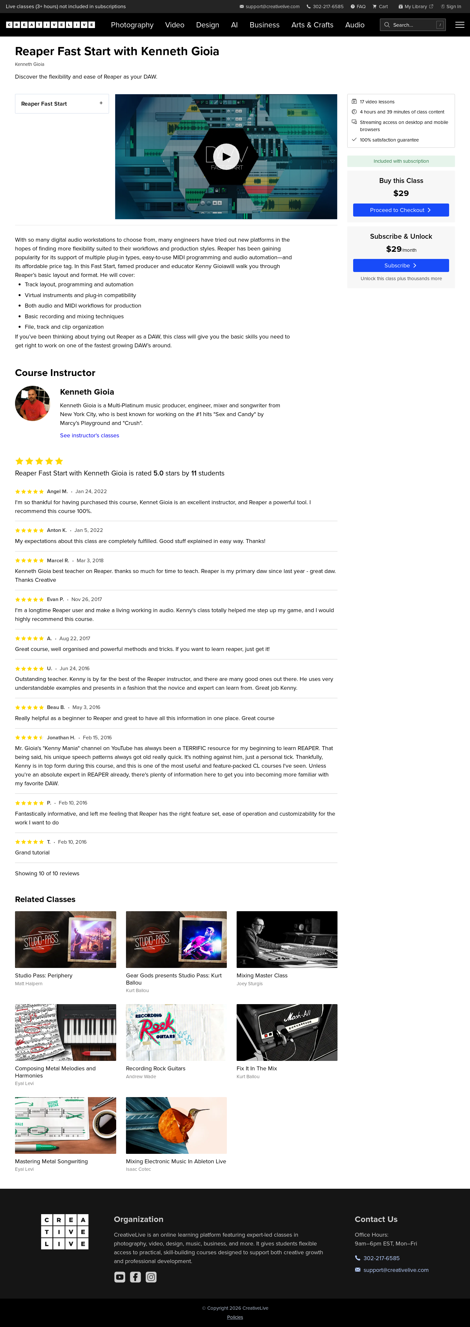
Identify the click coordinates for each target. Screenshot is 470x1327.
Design (207, 24)
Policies (235, 1317)
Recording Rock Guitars (155, 1068)
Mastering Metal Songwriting (51, 1161)
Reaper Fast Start (44, 103)
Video (174, 24)
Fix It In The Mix (257, 1068)
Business (265, 24)
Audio (355, 24)
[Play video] (226, 156)
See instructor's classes (89, 435)
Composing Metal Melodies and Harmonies (55, 1071)
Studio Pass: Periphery (43, 975)
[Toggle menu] (459, 25)
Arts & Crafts (312, 24)
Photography (132, 24)
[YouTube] (120, 1277)
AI (234, 24)
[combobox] (413, 25)
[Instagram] (151, 1277)
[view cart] (381, 6)
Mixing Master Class (262, 975)
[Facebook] (135, 1277)
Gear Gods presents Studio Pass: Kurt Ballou (174, 979)
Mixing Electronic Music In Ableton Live (176, 1161)
